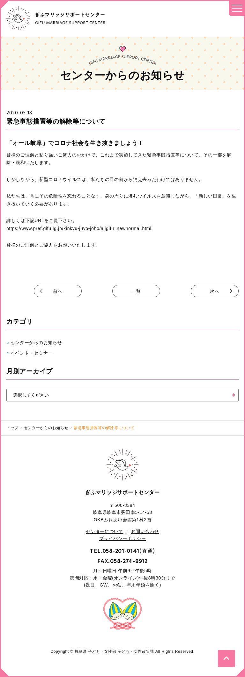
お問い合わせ (145, 531)
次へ (214, 291)
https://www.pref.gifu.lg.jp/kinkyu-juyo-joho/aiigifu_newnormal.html (79, 228)
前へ (57, 291)
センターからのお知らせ (36, 342)
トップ (12, 428)
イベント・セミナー (32, 353)
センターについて (104, 531)
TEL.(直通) (122, 551)
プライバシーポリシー (122, 538)
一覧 (136, 291)
